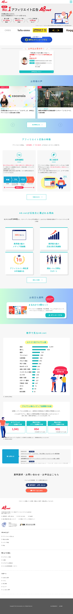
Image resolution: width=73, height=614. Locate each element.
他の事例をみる (36, 124)
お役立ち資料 (6, 577)
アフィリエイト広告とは (8, 536)
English (31, 516)
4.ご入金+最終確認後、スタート (10, 566)
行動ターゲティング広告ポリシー (27, 519)
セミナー (5, 586)
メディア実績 (6, 542)
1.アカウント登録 (7, 557)
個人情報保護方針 (54, 606)
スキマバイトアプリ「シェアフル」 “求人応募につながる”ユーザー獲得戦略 (40, 453)
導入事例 (5, 583)
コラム (4, 580)
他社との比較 (36, 280)
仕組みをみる (36, 197)
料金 (4, 545)
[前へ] (13, 125)
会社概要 (60, 606)
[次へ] (60, 125)
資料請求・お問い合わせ (36, 485)
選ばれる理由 (6, 539)
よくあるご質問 (6, 589)
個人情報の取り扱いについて (9, 519)
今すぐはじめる (36, 490)
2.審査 (4, 560)
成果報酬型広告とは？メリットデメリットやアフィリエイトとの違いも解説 (40, 458)
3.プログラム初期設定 (8, 563)
